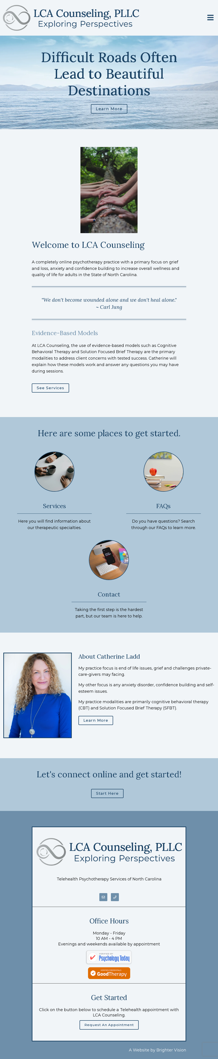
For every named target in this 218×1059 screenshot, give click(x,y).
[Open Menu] (210, 18)
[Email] (103, 897)
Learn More (95, 720)
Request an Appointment (109, 1025)
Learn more (109, 108)
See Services (50, 388)
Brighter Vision (171, 1050)
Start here (107, 793)
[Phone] (115, 897)
